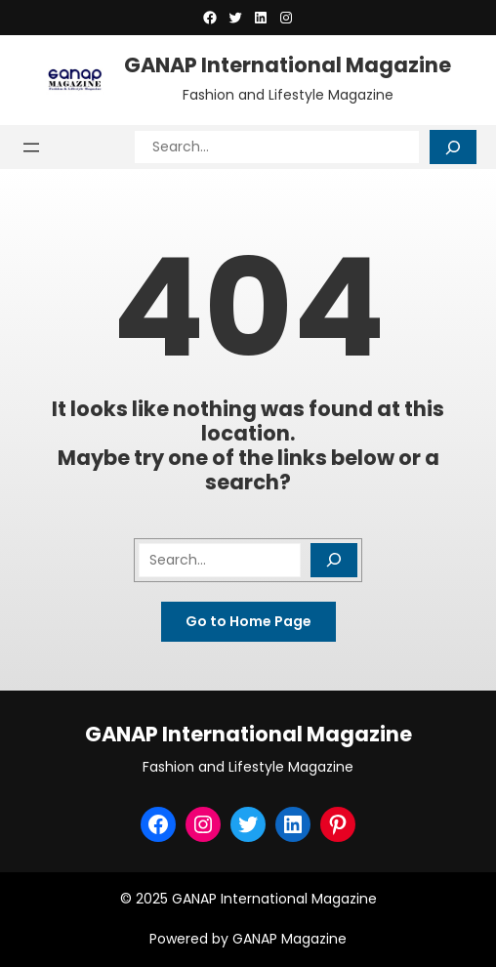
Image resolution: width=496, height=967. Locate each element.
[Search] (453, 147)
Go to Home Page (248, 621)
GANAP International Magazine (287, 65)
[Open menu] (31, 147)
